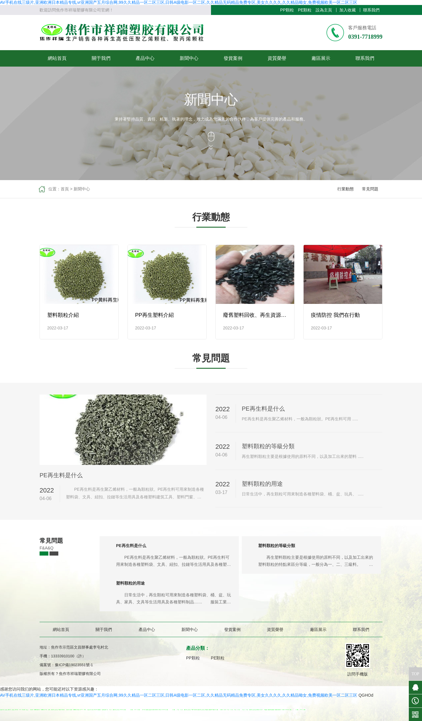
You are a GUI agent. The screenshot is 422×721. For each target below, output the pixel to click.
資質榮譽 (277, 58)
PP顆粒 (287, 10)
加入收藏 (347, 10)
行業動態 (345, 189)
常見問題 (370, 189)
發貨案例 (233, 58)
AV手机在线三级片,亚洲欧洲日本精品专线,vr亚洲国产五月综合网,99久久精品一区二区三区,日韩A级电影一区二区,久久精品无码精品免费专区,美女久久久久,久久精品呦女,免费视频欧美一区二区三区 (178, 2)
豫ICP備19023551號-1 (74, 665)
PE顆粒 (305, 10)
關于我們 (101, 58)
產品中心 (145, 58)
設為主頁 (324, 10)
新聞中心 (189, 58)
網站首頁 (57, 58)
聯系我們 (371, 10)
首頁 (65, 189)
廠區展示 (321, 58)
